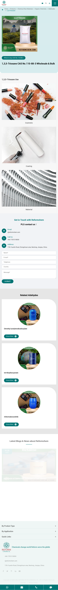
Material (29, 209)
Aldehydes (51, 9)
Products (13, 9)
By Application (29, 532)
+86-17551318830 (13, 240)
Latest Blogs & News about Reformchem (29, 442)
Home (6, 9)
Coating (29, 166)
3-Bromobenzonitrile (11, 417)
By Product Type (29, 527)
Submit (7, 281)
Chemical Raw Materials (25, 9)
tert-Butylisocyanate (11, 373)
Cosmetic (29, 123)
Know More (11, 336)
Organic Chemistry (40, 9)
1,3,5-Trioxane (10, 10)
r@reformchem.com (14, 232)
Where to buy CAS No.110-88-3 (13, 58)
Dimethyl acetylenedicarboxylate (15, 329)
